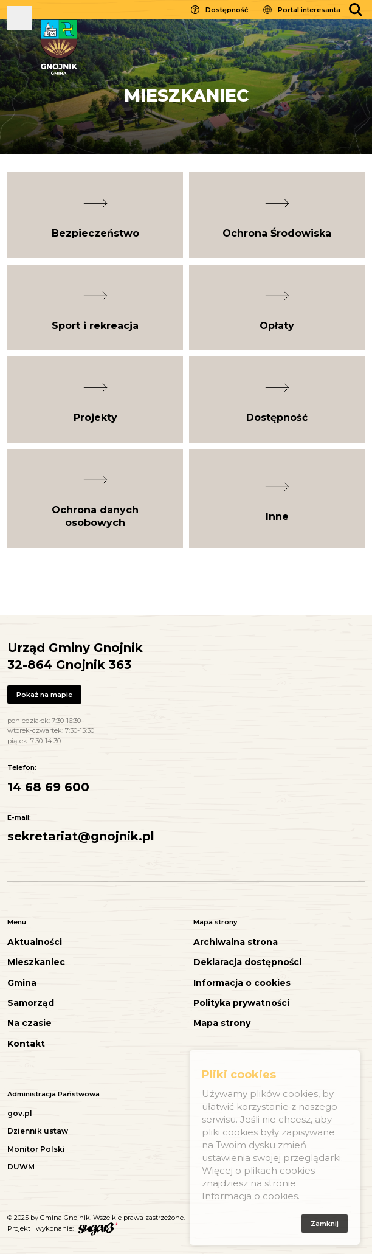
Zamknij (325, 1225)
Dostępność (226, 9)
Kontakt (26, 1043)
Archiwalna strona (235, 942)
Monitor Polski (36, 1149)
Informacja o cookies (242, 983)
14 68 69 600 (48, 787)
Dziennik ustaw (37, 1131)
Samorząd (30, 1003)
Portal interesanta (309, 9)
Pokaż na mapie (44, 694)
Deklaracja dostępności (247, 962)
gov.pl (19, 1113)
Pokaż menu (19, 18)
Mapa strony (221, 1023)
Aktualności (34, 942)
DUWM (21, 1167)
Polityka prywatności (241, 1003)
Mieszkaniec (36, 962)
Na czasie (29, 1023)
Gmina (21, 983)
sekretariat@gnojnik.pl (80, 836)
